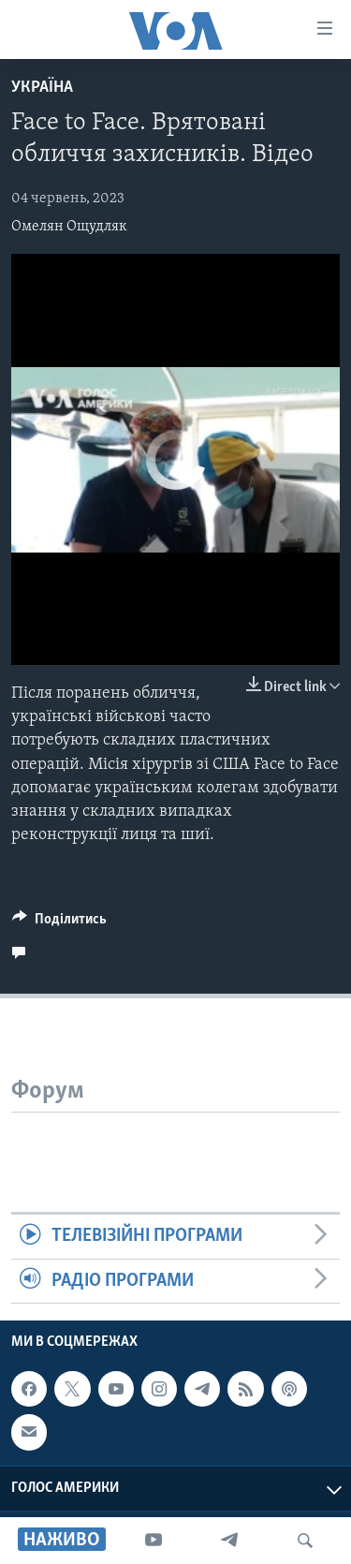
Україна (42, 87)
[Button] (59, 923)
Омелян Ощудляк (69, 226)
